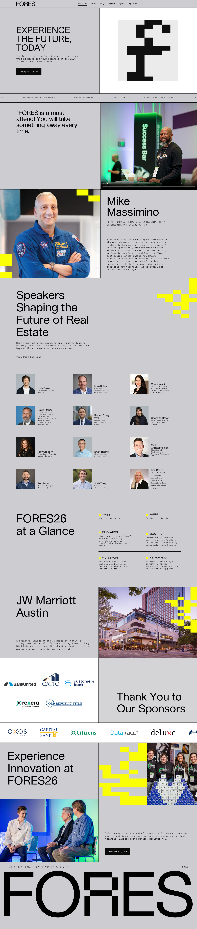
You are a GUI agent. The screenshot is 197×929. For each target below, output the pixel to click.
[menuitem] (82, 4)
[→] (45, 357)
